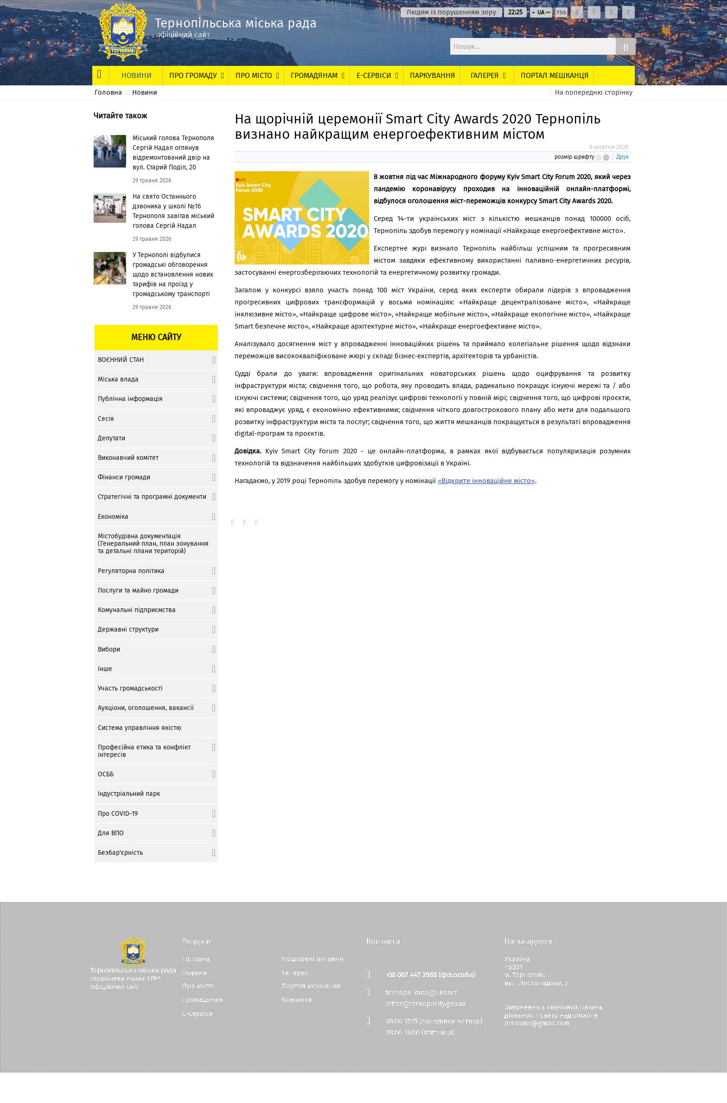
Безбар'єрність (120, 853)
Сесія (106, 419)
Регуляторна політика (131, 571)
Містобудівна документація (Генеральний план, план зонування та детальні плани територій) (153, 543)
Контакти (297, 1000)
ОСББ (106, 774)
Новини (144, 93)
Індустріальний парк (129, 794)
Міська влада (118, 379)
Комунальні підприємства (137, 610)
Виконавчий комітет (128, 458)
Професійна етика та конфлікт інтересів (144, 751)
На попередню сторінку (593, 93)
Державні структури (128, 629)
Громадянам (202, 1000)
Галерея (295, 973)
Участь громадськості (130, 688)
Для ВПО (111, 833)
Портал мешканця (311, 986)
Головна (108, 93)
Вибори (109, 649)
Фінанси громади (124, 477)
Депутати (111, 438)
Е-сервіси (197, 1014)
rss (561, 12)
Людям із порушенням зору (451, 12)
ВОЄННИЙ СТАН (121, 360)
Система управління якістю (139, 728)
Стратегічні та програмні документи (152, 497)
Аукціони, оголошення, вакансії (146, 708)
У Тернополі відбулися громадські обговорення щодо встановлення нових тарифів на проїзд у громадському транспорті (173, 274)
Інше (105, 669)
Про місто (198, 986)
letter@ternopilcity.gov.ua (426, 1004)
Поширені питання (312, 959)
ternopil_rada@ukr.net (421, 992)
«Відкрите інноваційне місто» (486, 481)
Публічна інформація (130, 399)
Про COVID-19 (118, 814)
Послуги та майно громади (138, 590)
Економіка (113, 517)
